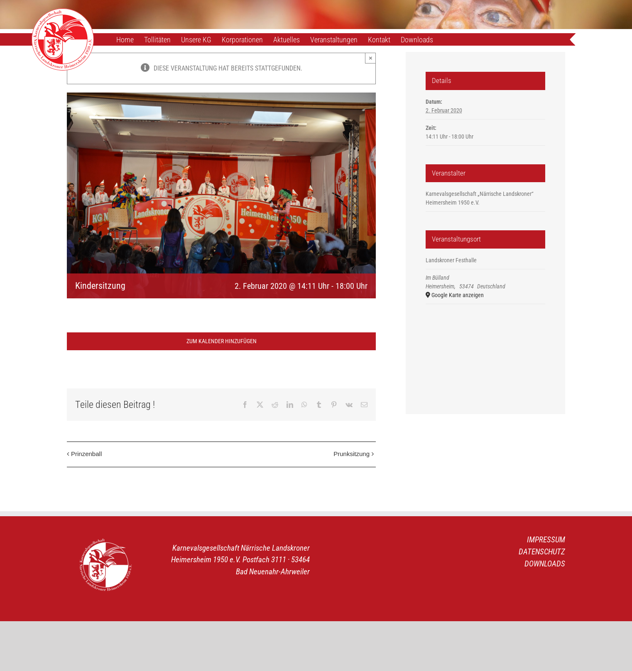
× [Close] (370, 57)
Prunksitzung (351, 453)
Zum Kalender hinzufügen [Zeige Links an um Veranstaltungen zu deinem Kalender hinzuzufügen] (221, 341)
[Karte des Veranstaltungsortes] (485, 348)
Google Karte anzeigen (457, 295)
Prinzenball (86, 453)
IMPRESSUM (546, 539)
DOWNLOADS (544, 564)
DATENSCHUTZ (542, 551)
